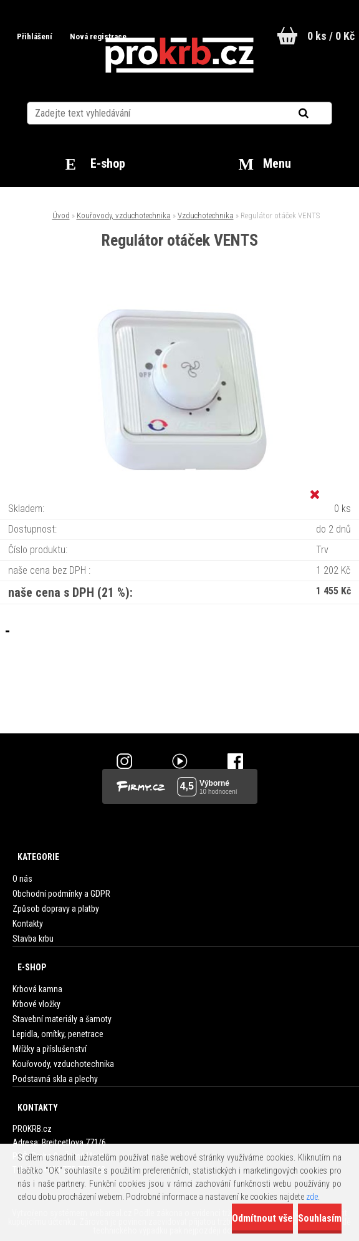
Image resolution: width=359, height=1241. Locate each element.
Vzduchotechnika (206, 215)
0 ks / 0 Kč (331, 35)
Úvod (61, 215)
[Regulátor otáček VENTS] (179, 300)
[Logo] (180, 55)
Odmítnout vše (262, 1218)
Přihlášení (35, 36)
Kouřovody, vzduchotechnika (124, 215)
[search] (319, 113)
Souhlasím (320, 1218)
